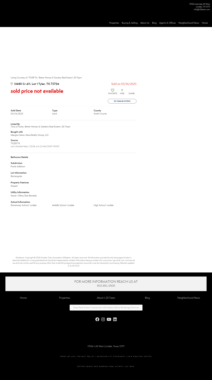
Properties (114, 22)
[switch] (112, 93)
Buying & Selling (130, 22)
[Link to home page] (3, 4)
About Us (144, 22)
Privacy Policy (86, 356)
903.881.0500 (106, 285)
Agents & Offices (167, 22)
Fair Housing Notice (140, 356)
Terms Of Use (67, 356)
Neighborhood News (188, 22)
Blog (154, 22)
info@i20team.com (202, 9)
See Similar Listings (122, 101)
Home (205, 22)
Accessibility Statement (111, 356)
